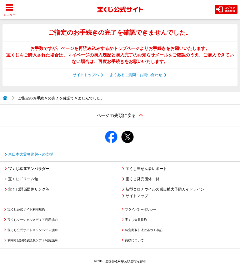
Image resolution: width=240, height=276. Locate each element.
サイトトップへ (86, 75)
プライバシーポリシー (140, 209)
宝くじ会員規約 (136, 219)
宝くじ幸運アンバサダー (28, 169)
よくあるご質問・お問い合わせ (136, 75)
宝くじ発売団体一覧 (142, 179)
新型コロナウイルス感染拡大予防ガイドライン (165, 189)
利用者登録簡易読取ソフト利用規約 (33, 240)
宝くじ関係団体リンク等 (28, 189)
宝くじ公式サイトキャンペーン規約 (33, 230)
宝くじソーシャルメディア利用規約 (33, 219)
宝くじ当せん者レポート (146, 169)
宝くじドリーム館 (23, 179)
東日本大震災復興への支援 (30, 154)
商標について (134, 240)
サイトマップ (137, 196)
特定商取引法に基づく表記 (143, 230)
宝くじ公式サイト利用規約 (26, 209)
